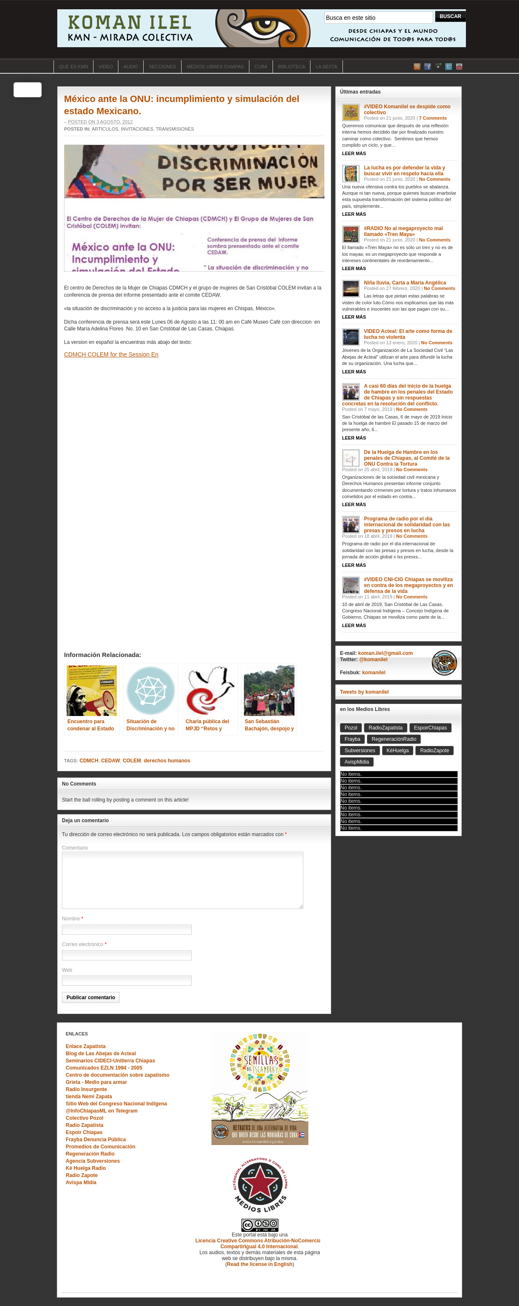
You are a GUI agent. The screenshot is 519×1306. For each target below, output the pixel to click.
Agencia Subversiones (93, 1161)
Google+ (438, 66)
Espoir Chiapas (84, 1132)
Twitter (448, 66)
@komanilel (373, 659)
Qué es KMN (73, 66)
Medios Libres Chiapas (215, 66)
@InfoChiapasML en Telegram (102, 1111)
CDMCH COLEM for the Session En (111, 354)
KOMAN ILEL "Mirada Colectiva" (261, 28)
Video (106, 66)
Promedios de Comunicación (100, 1147)
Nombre (71, 919)
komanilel (373, 673)
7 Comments (433, 118)
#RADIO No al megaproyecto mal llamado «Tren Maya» (403, 231)
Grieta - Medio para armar (96, 1082)
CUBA (261, 66)
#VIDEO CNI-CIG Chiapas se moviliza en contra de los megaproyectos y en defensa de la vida (408, 585)
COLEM (132, 761)
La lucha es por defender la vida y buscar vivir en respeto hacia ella (404, 171)
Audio (130, 66)
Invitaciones (137, 128)
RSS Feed (417, 66)
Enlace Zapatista (86, 1046)
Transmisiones (175, 128)
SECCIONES (162, 66)
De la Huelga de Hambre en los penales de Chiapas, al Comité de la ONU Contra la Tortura (406, 458)
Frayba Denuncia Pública (96, 1139)
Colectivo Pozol (84, 1118)
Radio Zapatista (84, 1125)
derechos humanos (167, 761)
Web (67, 970)
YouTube (459, 66)
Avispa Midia (81, 1182)
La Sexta (326, 66)
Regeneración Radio (90, 1154)
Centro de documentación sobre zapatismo (117, 1075)
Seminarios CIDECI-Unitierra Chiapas (110, 1061)
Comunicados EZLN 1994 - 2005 (104, 1068)
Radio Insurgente (86, 1089)
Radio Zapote (82, 1175)
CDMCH (89, 761)
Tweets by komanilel (364, 692)
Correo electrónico (82, 944)
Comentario (75, 848)
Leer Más (354, 153)
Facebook (427, 66)
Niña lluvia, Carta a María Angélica (405, 283)
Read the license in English (259, 1264)
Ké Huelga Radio (86, 1168)
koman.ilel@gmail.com (385, 653)
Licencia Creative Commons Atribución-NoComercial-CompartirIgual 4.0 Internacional (259, 1244)
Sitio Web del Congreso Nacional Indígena (116, 1104)
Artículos (105, 128)
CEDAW (110, 761)
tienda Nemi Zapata (89, 1097)
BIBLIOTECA (291, 66)
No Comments (435, 179)
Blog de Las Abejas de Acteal (101, 1054)
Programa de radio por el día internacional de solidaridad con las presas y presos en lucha (407, 525)
